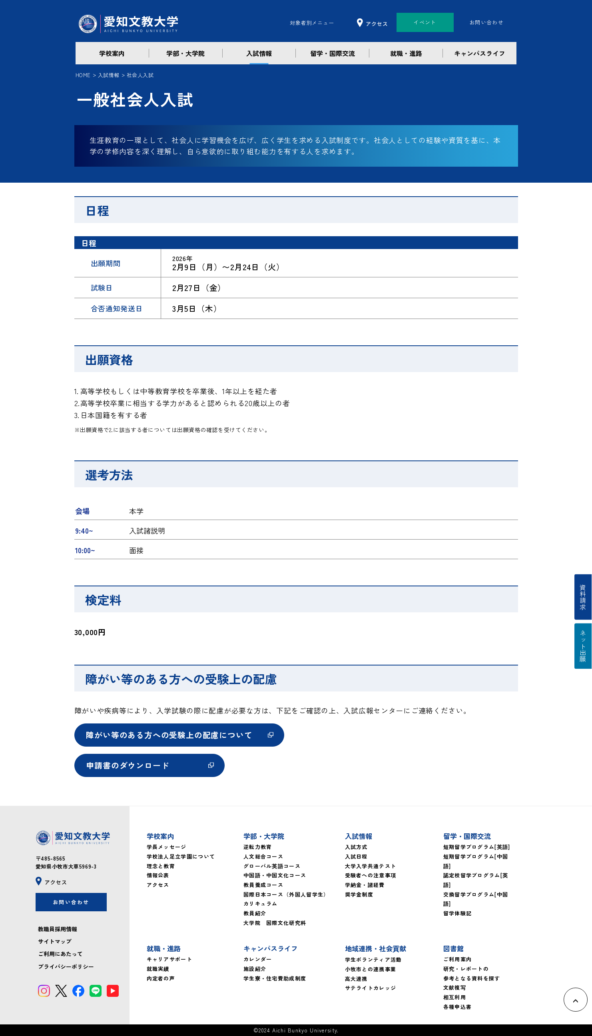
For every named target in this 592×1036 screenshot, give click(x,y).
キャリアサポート (169, 959)
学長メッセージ (167, 847)
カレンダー (257, 959)
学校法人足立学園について (181, 856)
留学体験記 (457, 913)
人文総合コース (263, 856)
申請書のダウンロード (127, 765)
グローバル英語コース (272, 865)
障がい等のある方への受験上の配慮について (169, 735)
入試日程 (356, 856)
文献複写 (454, 987)
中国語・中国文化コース (274, 875)
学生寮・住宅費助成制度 (274, 978)
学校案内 (112, 53)
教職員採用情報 (57, 929)
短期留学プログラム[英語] (476, 847)
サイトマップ (55, 942)
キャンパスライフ (479, 53)
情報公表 (158, 875)
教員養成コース (263, 885)
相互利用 (454, 997)
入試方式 (356, 847)
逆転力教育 (257, 847)
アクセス (158, 885)
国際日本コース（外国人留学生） (286, 894)
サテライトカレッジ (371, 988)
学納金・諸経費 (365, 885)
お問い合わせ (486, 22)
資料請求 (583, 597)
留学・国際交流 (332, 53)
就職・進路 (406, 53)
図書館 (453, 948)
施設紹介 (254, 968)
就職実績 (158, 968)
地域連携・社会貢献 (375, 948)
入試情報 (259, 53)
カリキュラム (260, 903)
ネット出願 (583, 646)
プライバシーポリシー (66, 966)
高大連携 (356, 978)
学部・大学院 (185, 53)
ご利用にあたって (60, 954)
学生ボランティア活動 (373, 959)
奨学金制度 (359, 894)
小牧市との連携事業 (371, 969)
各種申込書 (457, 1006)
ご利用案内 (457, 959)
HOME (83, 75)
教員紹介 (254, 913)
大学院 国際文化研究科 (274, 922)
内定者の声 (161, 978)
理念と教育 (161, 865)
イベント (424, 22)
